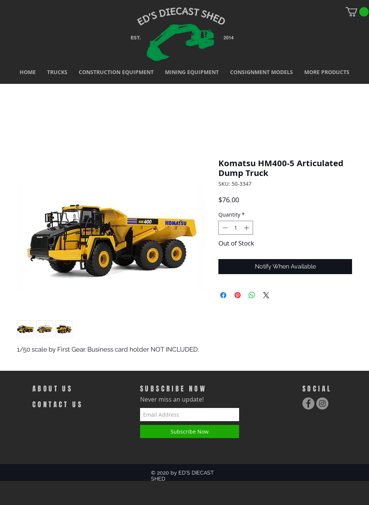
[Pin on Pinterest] (237, 295)
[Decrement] (224, 227)
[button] (57, 72)
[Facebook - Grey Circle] (308, 403)
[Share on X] (266, 295)
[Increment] (247, 227)
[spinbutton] (235, 227)
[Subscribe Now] (189, 431)
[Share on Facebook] (223, 295)
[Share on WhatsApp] (251, 295)
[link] (357, 12)
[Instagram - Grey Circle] (322, 403)
